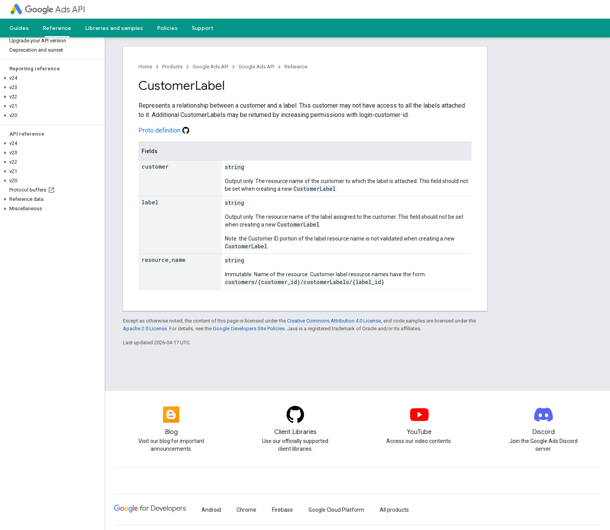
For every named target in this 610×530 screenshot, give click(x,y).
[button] (51, 78)
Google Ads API (210, 67)
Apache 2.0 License (145, 328)
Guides (19, 27)
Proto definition (163, 130)
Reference (295, 67)
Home (145, 67)
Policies (167, 27)
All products (394, 510)
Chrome (246, 510)
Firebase (282, 510)
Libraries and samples (114, 27)
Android (211, 510)
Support (202, 27)
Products (172, 67)
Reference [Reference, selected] (57, 27)
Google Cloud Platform (336, 510)
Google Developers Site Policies (249, 328)
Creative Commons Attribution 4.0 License (334, 321)
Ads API (55, 9)
